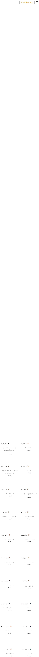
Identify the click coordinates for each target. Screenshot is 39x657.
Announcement (10, 222)
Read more (10, 454)
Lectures (6, 224)
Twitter (33, 224)
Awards (22, 222)
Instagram (31, 222)
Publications (23, 224)
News (14, 224)
